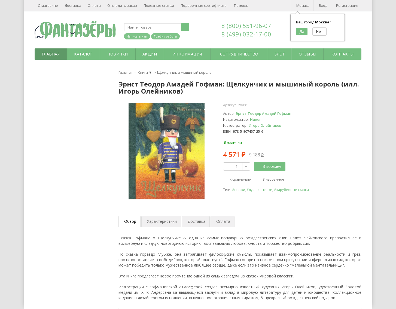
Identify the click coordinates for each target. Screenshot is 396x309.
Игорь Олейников (265, 125)
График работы (165, 36)
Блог (279, 54)
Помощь (241, 5)
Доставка (73, 5)
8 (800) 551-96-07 (246, 25)
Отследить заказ (122, 5)
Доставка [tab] (196, 221)
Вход (323, 5)
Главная (51, 54)
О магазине (48, 5)
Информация (187, 54)
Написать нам (137, 36)
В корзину (269, 166)
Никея (255, 119)
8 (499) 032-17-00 (246, 34)
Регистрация (347, 5)
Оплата (94, 5)
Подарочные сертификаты (204, 5)
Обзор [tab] (130, 221)
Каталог (83, 54)
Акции (149, 54)
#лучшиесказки (259, 189)
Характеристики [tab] (162, 221)
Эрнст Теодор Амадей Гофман (263, 113)
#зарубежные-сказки (291, 189)
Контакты (342, 54)
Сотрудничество (239, 54)
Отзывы (307, 54)
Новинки (117, 54)
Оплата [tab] (223, 221)
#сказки (238, 189)
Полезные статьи (159, 5)
